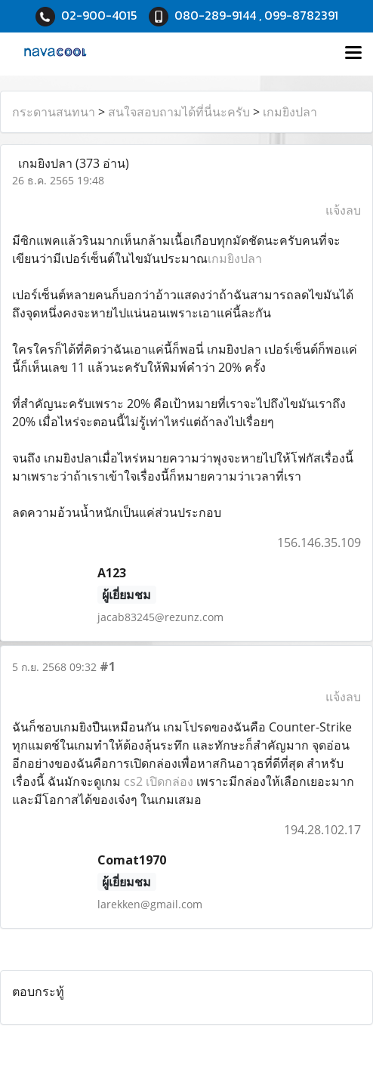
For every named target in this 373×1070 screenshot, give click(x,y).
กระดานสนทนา (53, 112)
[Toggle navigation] (353, 53)
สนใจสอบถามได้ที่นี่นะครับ (179, 112)
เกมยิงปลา (290, 112)
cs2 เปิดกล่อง (158, 781)
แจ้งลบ (343, 210)
